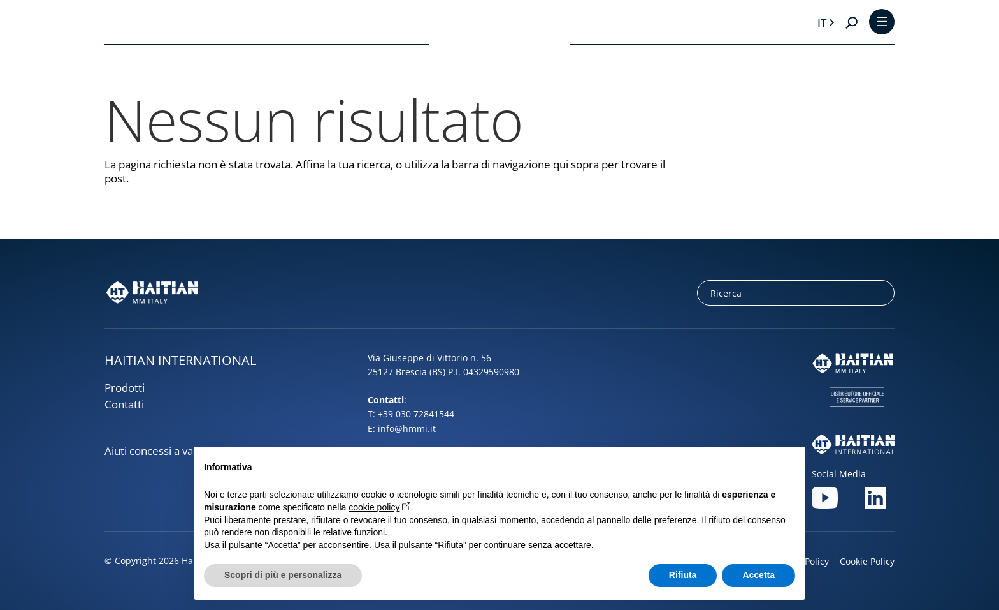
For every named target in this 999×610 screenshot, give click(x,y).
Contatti (124, 404)
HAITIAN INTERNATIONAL (180, 360)
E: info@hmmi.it (402, 428)
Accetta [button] (758, 575)
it (821, 22)
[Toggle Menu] (882, 23)
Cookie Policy (867, 561)
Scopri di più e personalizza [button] (282, 575)
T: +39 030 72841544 (411, 414)
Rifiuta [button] (683, 575)
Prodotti (124, 387)
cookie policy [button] (374, 507)
